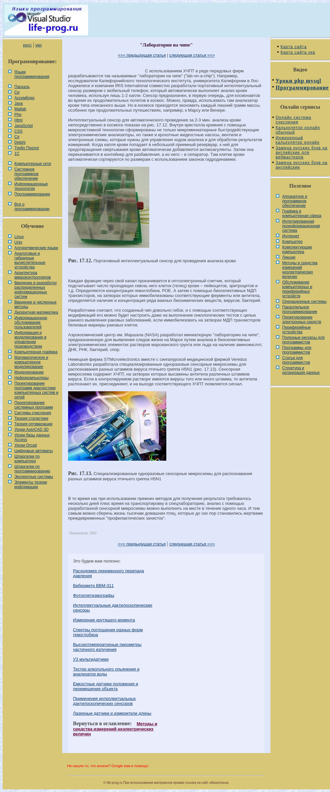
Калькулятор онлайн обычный (298, 130)
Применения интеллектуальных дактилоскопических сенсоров (104, 701)
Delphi (20, 142)
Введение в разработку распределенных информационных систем (35, 290)
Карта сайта (294, 47)
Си (16, 92)
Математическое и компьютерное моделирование (31, 362)
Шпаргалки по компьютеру (27, 458)
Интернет (290, 236)
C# (16, 137)
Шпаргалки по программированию (32, 468)
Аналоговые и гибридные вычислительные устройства (29, 260)
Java (18, 103)
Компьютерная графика (36, 352)
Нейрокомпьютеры (31, 378)
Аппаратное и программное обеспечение (294, 201)
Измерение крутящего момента (104, 619)
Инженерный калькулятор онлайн (298, 140)
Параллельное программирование (299, 309)
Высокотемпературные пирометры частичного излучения (107, 647)
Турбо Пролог (26, 148)
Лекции (288, 257)
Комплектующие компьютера (297, 249)
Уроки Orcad (25, 445)
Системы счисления (32, 413)
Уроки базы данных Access (32, 437)
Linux (19, 236)
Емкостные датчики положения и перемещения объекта (105, 686)
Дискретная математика (36, 312)
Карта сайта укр (298, 52)
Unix (18, 242)
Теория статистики (31, 418)
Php (17, 114)
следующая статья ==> (192, 55)
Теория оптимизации (33, 424)
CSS (18, 131)
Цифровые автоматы (33, 451)
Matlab (20, 109)
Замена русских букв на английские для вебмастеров (301, 152)
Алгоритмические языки (36, 248)
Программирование (32, 194)
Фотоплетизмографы (93, 595)
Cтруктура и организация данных (301, 370)
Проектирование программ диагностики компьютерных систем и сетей (36, 390)
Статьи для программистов (296, 360)
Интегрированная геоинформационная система (301, 226)
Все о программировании (31, 206)
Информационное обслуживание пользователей (30, 322)
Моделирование (29, 372)
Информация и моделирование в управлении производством (30, 339)
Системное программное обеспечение (26, 174)
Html (18, 120)
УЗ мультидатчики (91, 659)
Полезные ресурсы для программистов (303, 339)
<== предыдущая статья (142, 55)
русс (27, 45)
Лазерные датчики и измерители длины (112, 713)
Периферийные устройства (296, 329)
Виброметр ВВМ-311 (93, 585)
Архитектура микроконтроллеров (32, 275)
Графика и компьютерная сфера (301, 213)
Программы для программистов (296, 350)
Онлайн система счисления (293, 119)
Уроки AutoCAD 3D (31, 429)
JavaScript (23, 125)
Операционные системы (304, 301)
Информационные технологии (31, 186)
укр (38, 45)
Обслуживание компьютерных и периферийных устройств (297, 289)
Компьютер (292, 241)
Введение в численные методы (35, 304)
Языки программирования (31, 74)
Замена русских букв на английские (301, 165)
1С (16, 153)
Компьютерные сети (32, 163)
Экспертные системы (33, 476)
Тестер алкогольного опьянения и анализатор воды (106, 671)
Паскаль (22, 86)
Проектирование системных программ (33, 405)
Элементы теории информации (30, 484)
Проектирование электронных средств (301, 319)
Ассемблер (24, 98)
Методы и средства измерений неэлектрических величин (115, 728)
